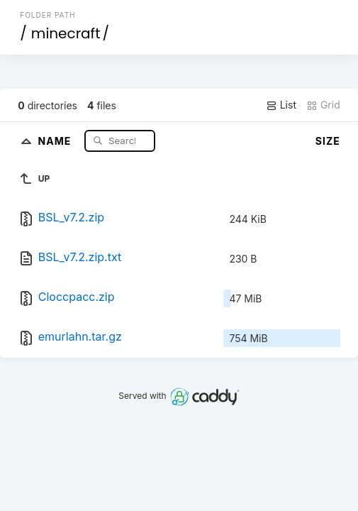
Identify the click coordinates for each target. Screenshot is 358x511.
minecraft (66, 33)
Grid (323, 105)
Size (327, 141)
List (281, 105)
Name (56, 140)
